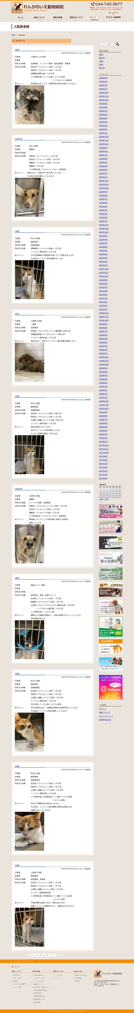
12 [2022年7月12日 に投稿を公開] (104, 493)
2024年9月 (103, 148)
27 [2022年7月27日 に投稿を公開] (107, 497)
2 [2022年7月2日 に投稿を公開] (116, 489)
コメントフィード (106, 716)
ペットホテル (58, 975)
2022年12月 (104, 225)
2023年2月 (103, 218)
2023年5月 (103, 207)
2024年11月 (104, 140)
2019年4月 (103, 387)
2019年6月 (103, 379)
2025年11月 (104, 96)
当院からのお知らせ (81, 975)
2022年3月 (103, 258)
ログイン (102, 709)
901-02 (102, 58)
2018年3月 (103, 434)
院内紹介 (15, 981)
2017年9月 (103, 456)
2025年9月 (103, 104)
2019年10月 (104, 364)
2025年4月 (103, 122)
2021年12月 (104, 269)
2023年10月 (104, 188)
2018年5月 (103, 427)
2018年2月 (103, 438)
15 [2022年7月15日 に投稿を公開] (113, 493)
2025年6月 (103, 115)
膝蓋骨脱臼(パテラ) (39, 999)
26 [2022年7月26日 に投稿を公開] (104, 497)
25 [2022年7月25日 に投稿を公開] (100, 497)
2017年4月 (103, 475)
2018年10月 (104, 409)
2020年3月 (103, 346)
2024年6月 (103, 159)
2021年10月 (104, 276)
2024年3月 (103, 170)
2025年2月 (103, 129)
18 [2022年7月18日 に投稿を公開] (100, 495)
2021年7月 (103, 287)
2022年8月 (103, 240)
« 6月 (101, 499)
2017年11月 (104, 449)
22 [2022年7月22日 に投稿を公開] (113, 495)
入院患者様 (21, 35)
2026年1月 (103, 89)
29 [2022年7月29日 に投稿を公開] (113, 497)
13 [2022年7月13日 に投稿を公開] (107, 493)
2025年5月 (103, 118)
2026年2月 (103, 85)
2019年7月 (103, 376)
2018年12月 (104, 401)
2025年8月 (103, 107)
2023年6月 (103, 203)
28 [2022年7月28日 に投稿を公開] (110, 497)
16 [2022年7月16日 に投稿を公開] (116, 493)
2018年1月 (103, 442)
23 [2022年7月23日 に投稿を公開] (116, 495)
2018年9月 (103, 412)
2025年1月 (103, 133)
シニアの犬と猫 (38, 981)
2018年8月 (103, 416)
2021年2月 (103, 306)
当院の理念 (16, 975)
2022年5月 (103, 251)
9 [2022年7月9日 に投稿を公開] (116, 491)
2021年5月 (103, 295)
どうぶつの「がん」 (40, 978)
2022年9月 (103, 236)
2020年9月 (103, 324)
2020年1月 (103, 353)
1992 (17, 50)
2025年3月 (103, 126)
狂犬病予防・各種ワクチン (42, 987)
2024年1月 (103, 177)
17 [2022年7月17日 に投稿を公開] (119, 493)
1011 (17, 314)
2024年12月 (104, 137)
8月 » (107, 499)
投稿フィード (104, 712)
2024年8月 (103, 151)
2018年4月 (103, 431)
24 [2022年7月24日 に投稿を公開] (119, 495)
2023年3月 (103, 214)
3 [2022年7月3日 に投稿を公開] (119, 489)
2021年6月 (103, 291)
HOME (13, 35)
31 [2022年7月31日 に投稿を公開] (119, 497)
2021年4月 (103, 298)
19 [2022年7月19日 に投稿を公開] (104, 495)
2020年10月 (104, 320)
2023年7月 (103, 199)
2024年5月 (103, 162)
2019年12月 (104, 357)
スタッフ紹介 (17, 978)
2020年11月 (104, 317)
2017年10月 (104, 453)
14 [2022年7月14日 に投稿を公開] (110, 493)
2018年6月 (103, 423)
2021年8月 (103, 284)
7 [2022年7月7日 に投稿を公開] (110, 491)
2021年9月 (103, 280)
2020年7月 (103, 331)
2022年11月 (104, 229)
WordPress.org (105, 720)
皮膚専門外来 (38, 993)
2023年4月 (103, 210)
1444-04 (18, 139)
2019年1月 (103, 398)
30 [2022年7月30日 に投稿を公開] (116, 497)
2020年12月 (104, 313)
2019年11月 (104, 361)
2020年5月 (103, 339)
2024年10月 (104, 144)
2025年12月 (104, 93)
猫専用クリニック (39, 984)
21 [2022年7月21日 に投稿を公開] (110, 495)
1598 (17, 231)
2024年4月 (103, 166)
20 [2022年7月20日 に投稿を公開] (107, 495)
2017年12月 (104, 445)
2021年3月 (103, 302)
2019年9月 (103, 368)
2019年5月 (103, 383)
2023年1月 (103, 221)
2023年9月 (103, 192)
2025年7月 (103, 111)
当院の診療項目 (38, 975)
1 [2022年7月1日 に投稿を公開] (113, 489)
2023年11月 (104, 184)
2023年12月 (104, 181)
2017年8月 (103, 460)
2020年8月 (103, 328)
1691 (17, 578)
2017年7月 (103, 464)
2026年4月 (103, 78)
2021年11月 (104, 273)
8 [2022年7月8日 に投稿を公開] (113, 491)
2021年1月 (103, 309)
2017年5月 (103, 471)
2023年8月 (103, 195)
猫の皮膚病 (37, 1002)
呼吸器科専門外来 (39, 996)
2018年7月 (103, 420)
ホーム (17, 966)
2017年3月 (103, 478)
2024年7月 (103, 155)
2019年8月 (103, 372)
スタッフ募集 (17, 987)
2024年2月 (103, 173)
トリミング (57, 978)
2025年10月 (104, 100)
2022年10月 (104, 232)
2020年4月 (103, 342)
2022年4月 (103, 254)
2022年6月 (103, 247)
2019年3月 (103, 390)
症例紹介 (77, 981)
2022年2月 (103, 262)
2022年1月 (103, 265)
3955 (101, 55)
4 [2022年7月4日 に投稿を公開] (100, 491)
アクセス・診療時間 (19, 984)
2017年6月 (103, 467)
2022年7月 (103, 243)
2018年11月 (104, 405)
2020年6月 (103, 335)
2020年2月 (103, 350)
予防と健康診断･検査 (40, 990)
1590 (101, 61)
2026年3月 (103, 82)
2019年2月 (103, 394)
